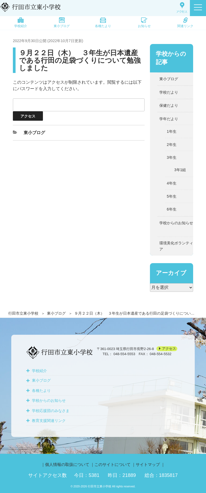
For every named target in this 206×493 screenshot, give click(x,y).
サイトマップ (148, 464)
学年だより (168, 119)
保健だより (168, 105)
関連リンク (185, 22)
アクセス (169, 349)
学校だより (168, 92)
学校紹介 (20, 22)
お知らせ (144, 22)
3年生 (171, 157)
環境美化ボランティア (176, 246)
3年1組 (180, 170)
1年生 (171, 131)
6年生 (171, 209)
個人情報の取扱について (67, 464)
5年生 (171, 196)
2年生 (171, 144)
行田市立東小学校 (23, 313)
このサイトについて (112, 464)
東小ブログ (62, 22)
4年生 (171, 183)
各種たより (103, 22)
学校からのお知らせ (176, 223)
